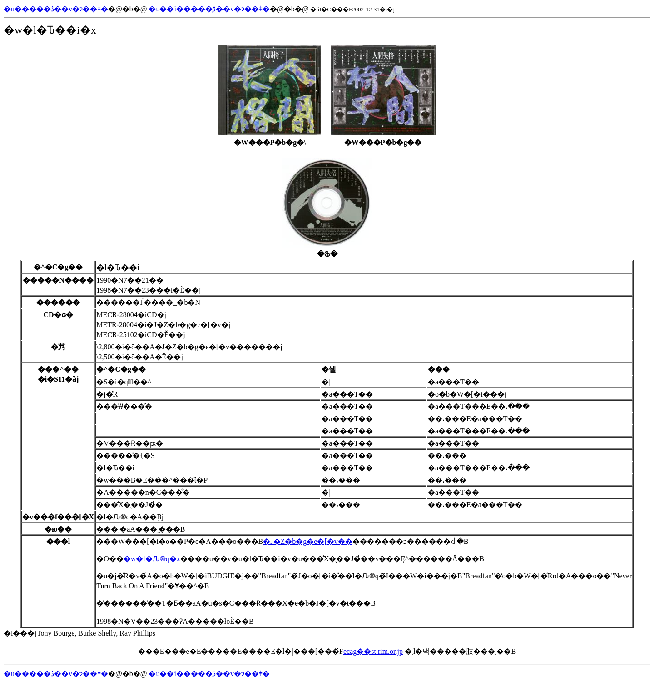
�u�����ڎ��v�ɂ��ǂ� (56, 9)
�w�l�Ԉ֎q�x (152, 559)
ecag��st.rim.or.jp (373, 651)
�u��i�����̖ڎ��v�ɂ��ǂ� (209, 9)
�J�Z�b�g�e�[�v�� (307, 541)
